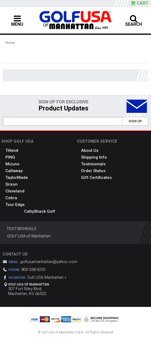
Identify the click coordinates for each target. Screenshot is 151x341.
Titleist (11, 150)
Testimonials (93, 164)
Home (10, 43)
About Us (89, 150)
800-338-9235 (33, 269)
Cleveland (14, 191)
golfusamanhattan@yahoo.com (48, 261)
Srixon (11, 184)
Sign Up (135, 121)
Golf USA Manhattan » (46, 277)
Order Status (93, 170)
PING (10, 157)
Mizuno (12, 164)
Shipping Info (94, 157)
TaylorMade (16, 177)
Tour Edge (15, 204)
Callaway (14, 170)
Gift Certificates (96, 177)
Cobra (11, 197)
